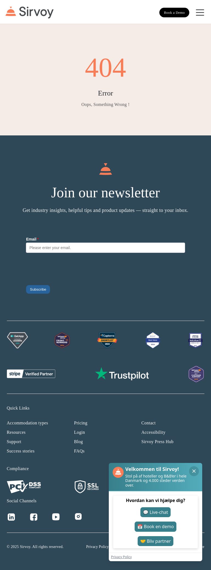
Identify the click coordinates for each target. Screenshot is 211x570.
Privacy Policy (97, 547)
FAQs (79, 451)
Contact (148, 423)
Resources (16, 432)
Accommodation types (27, 423)
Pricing (80, 423)
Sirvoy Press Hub (157, 441)
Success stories (21, 451)
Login (79, 432)
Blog (78, 441)
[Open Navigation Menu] (200, 12)
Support (14, 441)
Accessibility (153, 432)
